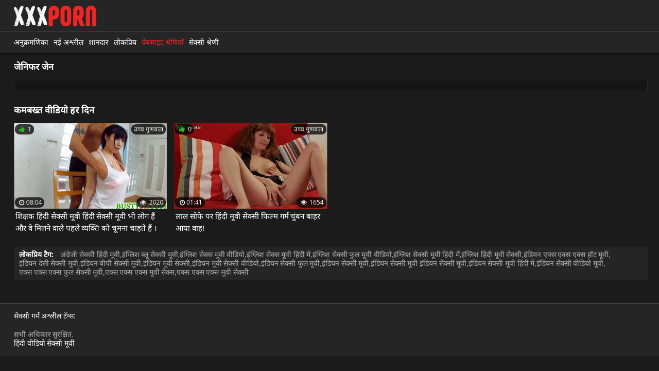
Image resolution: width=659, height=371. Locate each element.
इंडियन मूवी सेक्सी (166, 263)
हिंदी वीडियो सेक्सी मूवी (44, 343)
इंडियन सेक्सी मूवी (345, 263)
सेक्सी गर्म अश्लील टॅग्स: (45, 316)
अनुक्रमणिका (31, 42)
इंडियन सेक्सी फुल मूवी (290, 263)
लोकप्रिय (125, 42)
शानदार (99, 42)
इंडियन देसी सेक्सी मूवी (48, 263)
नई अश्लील (68, 42)
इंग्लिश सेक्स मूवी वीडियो (212, 254)
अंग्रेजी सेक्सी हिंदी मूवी (90, 254)
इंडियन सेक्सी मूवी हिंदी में (502, 263)
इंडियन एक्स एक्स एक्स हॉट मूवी (566, 254)
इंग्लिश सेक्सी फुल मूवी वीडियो (352, 254)
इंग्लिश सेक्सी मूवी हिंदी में (426, 254)
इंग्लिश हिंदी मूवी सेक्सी (491, 254)
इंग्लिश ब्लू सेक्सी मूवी (150, 254)
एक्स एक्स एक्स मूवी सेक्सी (213, 272)
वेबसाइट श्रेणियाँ (163, 42)
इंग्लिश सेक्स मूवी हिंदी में (279, 254)
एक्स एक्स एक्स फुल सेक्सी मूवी (61, 272)
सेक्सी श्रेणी (204, 42)
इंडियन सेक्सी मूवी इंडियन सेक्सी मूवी (418, 263)
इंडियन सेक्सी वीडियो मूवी (569, 263)
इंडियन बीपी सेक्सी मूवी (111, 263)
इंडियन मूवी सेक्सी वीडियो (225, 263)
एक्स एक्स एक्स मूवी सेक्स (140, 272)
